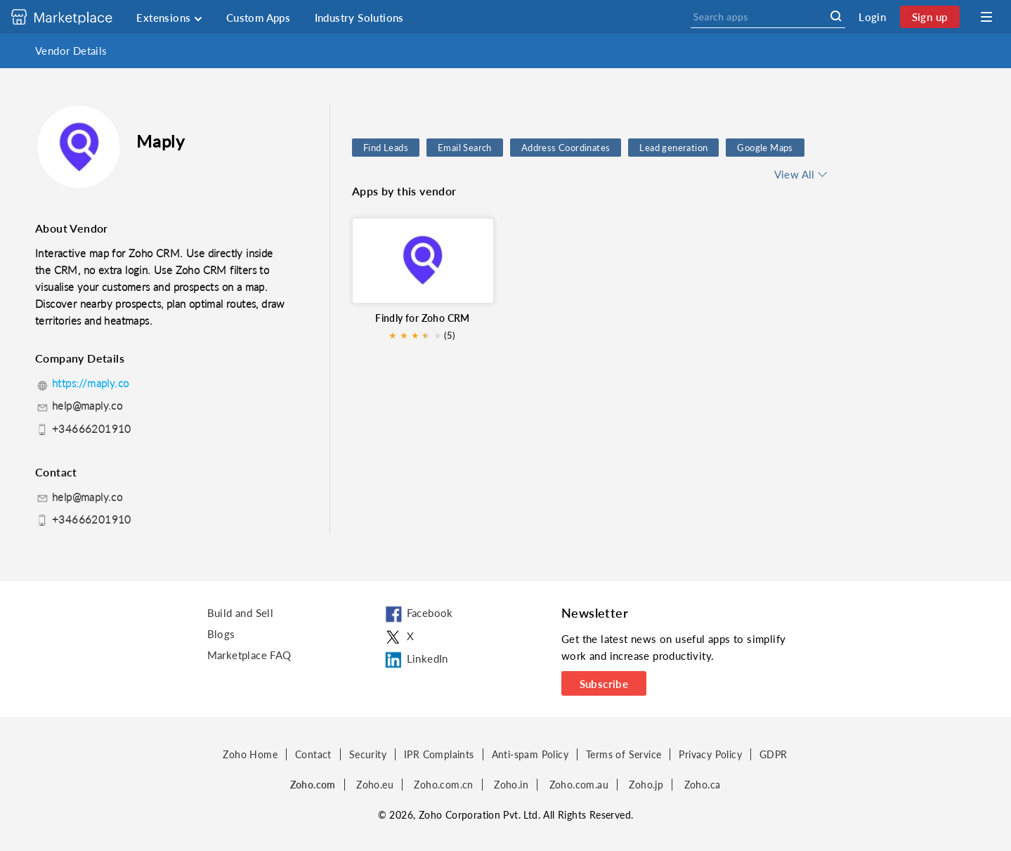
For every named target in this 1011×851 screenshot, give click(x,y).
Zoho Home (250, 754)
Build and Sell (240, 612)
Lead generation (673, 147)
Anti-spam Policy (530, 754)
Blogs (221, 634)
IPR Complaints (439, 754)
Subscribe (604, 683)
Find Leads (385, 147)
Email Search (465, 147)
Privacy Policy (710, 754)
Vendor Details (71, 50)
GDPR (773, 754)
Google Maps (765, 147)
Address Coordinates (566, 147)
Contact (313, 754)
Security (367, 754)
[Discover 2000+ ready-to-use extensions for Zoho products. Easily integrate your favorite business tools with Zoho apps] (72, 17)
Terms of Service (623, 754)
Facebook (418, 614)
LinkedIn (415, 659)
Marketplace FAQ (249, 655)
